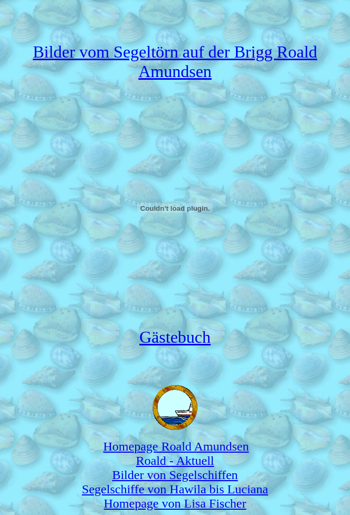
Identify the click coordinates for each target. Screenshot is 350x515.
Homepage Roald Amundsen (176, 446)
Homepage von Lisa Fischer (175, 503)
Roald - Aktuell (175, 460)
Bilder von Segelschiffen (175, 475)
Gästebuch (175, 337)
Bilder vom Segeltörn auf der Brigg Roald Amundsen (175, 61)
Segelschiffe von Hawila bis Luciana (175, 489)
